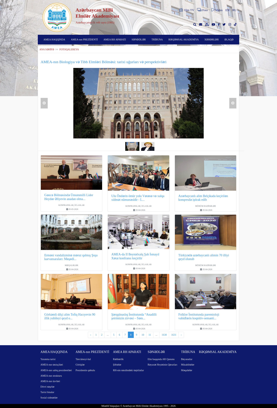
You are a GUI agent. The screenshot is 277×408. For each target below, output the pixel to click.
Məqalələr (186, 370)
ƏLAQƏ (229, 39)
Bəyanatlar (186, 359)
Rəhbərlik (118, 359)
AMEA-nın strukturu (51, 375)
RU (234, 10)
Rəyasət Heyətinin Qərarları (162, 364)
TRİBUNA (157, 39)
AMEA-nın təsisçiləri (51, 364)
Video (217, 10)
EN (227, 10)
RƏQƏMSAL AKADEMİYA (184, 39)
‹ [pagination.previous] (90, 334)
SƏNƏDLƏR (139, 39)
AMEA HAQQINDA (54, 39)
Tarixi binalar (47, 392)
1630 (164, 334)
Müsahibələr (187, 364)
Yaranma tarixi (47, 359)
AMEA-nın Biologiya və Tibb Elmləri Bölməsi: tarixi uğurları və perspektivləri (103, 62)
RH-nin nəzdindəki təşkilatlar (128, 370)
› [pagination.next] (181, 334)
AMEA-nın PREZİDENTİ (84, 39)
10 (143, 334)
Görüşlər (80, 364)
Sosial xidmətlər (49, 397)
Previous (44, 103)
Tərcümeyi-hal (83, 359)
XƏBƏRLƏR (211, 39)
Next (232, 103)
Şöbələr (117, 364)
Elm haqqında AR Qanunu (161, 359)
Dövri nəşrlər (47, 386)
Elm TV (186, 10)
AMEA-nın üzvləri (50, 381)
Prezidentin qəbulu (85, 370)
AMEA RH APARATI (114, 39)
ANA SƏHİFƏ (46, 49)
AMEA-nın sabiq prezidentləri (56, 370)
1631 (173, 334)
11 (150, 334)
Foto (202, 10)
